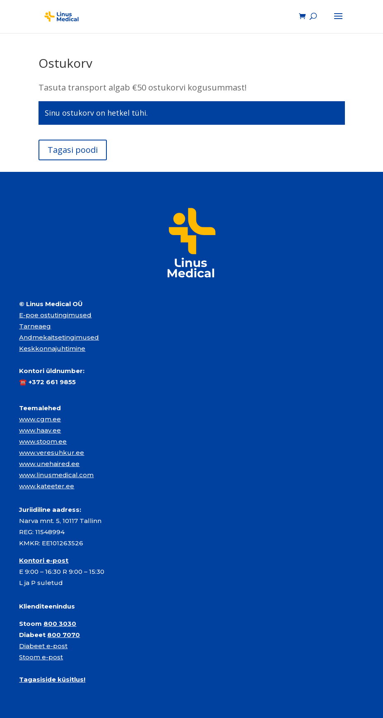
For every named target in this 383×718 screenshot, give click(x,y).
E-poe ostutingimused (55, 315)
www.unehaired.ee (49, 464)
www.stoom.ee (43, 441)
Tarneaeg (35, 326)
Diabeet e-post (43, 646)
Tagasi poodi (73, 149)
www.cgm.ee (40, 419)
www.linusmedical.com (56, 475)
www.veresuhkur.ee (51, 452)
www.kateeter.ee (46, 486)
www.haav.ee (40, 430)
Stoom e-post (41, 657)
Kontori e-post (43, 560)
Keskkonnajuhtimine (52, 348)
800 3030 (59, 624)
